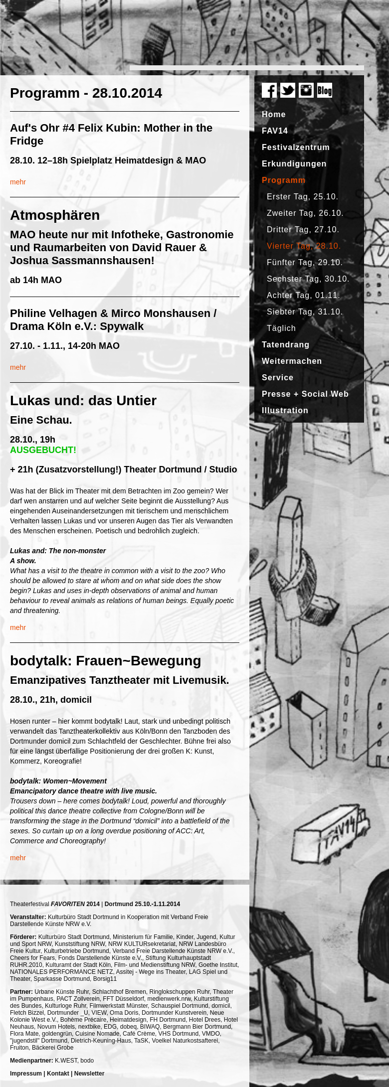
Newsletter (89, 1073)
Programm (284, 180)
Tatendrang (286, 344)
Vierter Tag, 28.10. (304, 246)
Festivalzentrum (296, 147)
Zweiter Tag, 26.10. (305, 213)
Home (274, 114)
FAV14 (275, 131)
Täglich (281, 328)
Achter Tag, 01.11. (304, 295)
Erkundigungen (294, 163)
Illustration (285, 410)
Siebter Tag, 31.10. (305, 312)
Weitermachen (292, 361)
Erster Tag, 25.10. (303, 196)
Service (278, 377)
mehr (18, 182)
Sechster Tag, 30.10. (308, 279)
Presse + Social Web (305, 394)
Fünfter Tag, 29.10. (305, 262)
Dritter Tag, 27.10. (303, 229)
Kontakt (58, 1073)
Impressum (26, 1073)
